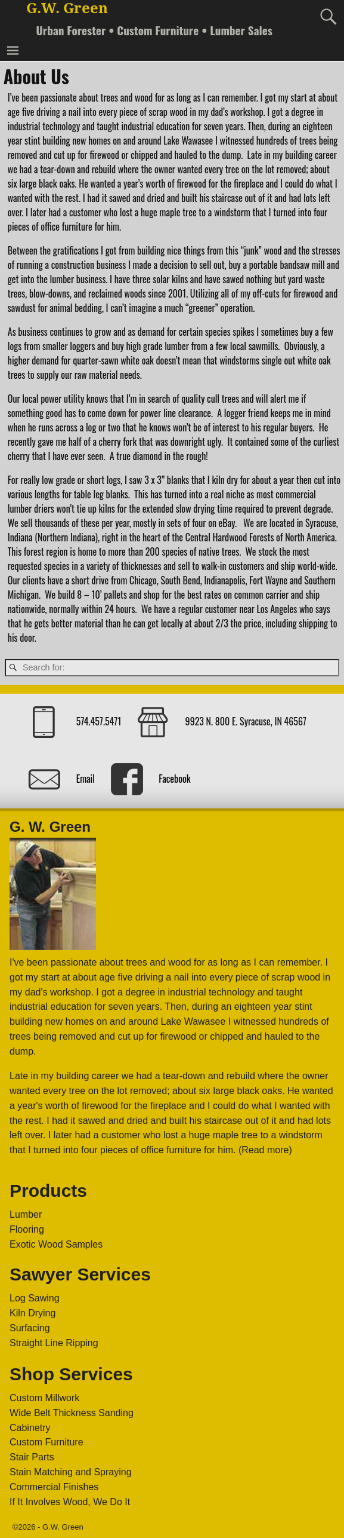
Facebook (174, 778)
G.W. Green (67, 8)
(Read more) (265, 1150)
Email (85, 778)
